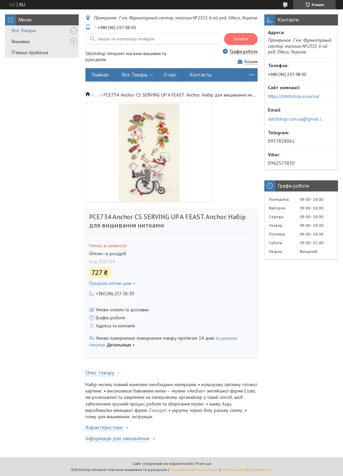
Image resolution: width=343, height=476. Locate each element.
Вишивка (20, 41)
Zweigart (157, 410)
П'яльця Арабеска (30, 52)
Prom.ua (203, 463)
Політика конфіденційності (246, 469)
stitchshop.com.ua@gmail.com (297, 119)
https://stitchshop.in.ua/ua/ (294, 96)
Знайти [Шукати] (240, 38)
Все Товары (24, 30)
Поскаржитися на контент (194, 469)
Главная (100, 74)
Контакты (200, 74)
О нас (170, 74)
